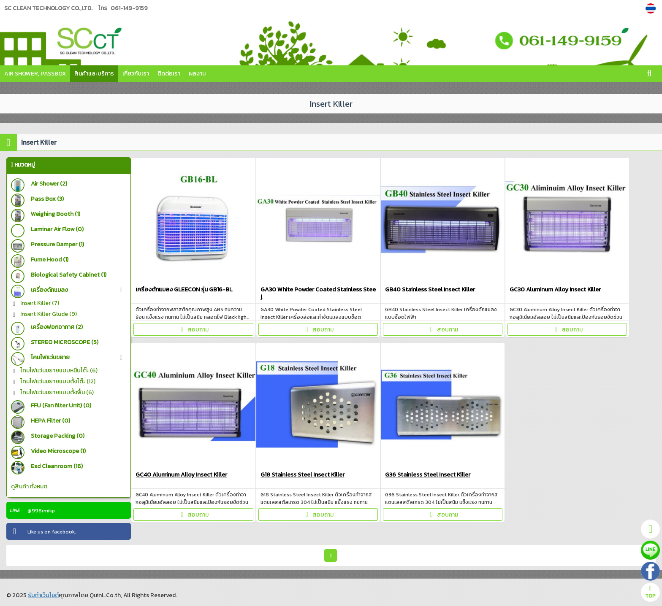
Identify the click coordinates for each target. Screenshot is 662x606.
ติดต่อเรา (168, 73)
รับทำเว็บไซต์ (43, 595)
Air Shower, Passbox (35, 73)
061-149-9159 (129, 8)
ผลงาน (197, 73)
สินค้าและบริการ (94, 73)
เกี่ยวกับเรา (135, 73)
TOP (650, 593)
